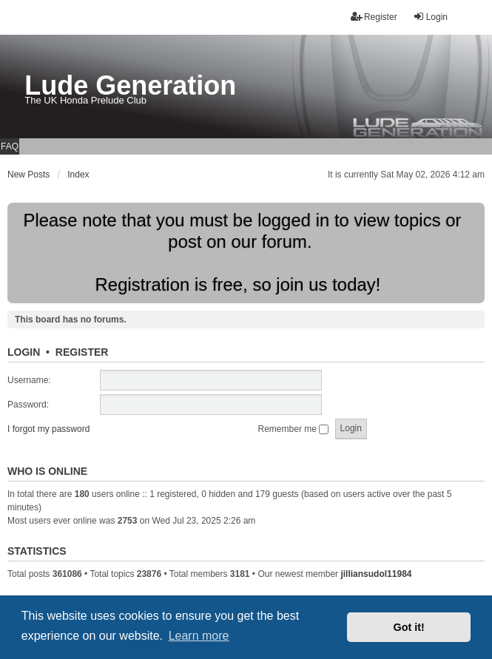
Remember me (293, 429)
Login (23, 352)
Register (82, 352)
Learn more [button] (199, 635)
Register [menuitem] (374, 16)
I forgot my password (48, 429)
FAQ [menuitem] (9, 146)
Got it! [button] (409, 627)
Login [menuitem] (430, 16)
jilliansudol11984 (375, 574)
